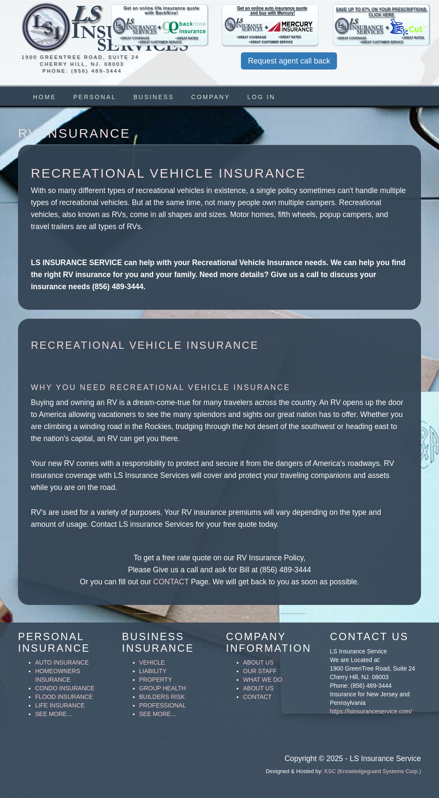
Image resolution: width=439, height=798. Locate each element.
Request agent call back (289, 61)
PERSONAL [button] (94, 97)
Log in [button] (261, 97)
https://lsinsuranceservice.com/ (371, 711)
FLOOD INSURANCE (64, 696)
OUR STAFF (260, 671)
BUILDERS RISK (162, 696)
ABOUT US (258, 662)
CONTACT (171, 581)
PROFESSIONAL (162, 705)
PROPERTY (155, 679)
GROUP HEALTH (162, 688)
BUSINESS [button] (153, 97)
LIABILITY (153, 671)
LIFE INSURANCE (60, 705)
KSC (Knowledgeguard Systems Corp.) (373, 771)
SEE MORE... (53, 713)
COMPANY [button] (210, 97)
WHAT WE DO (262, 679)
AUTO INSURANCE (62, 662)
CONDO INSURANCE (64, 688)
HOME (44, 97)
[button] (160, 25)
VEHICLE (152, 662)
